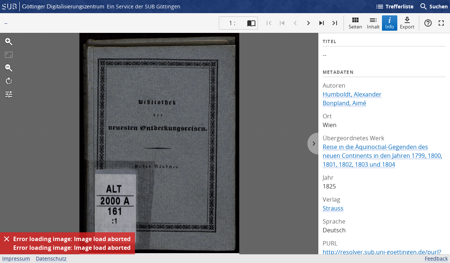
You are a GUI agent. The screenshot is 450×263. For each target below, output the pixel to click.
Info (389, 23)
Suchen (433, 6)
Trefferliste (394, 6)
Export (407, 23)
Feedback (436, 258)
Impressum (16, 258)
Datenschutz (51, 258)
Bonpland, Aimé (344, 103)
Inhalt (373, 23)
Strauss (333, 208)
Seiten (355, 23)
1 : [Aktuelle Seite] (232, 23)
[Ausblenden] (6, 238)
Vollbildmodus (441, 23)
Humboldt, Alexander (352, 94)
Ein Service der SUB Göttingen (143, 6)
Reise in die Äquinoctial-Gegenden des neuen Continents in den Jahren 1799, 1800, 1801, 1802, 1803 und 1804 (382, 155)
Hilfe (428, 23)
